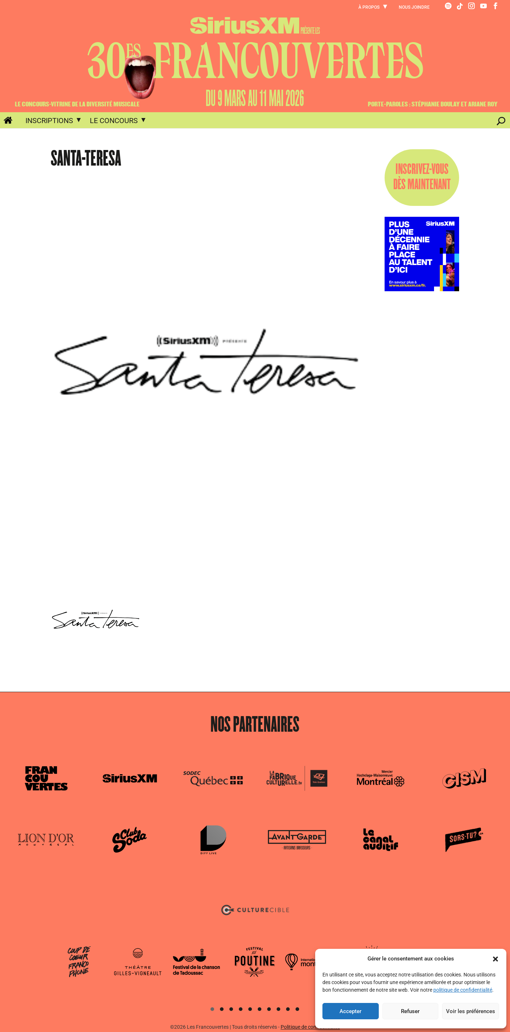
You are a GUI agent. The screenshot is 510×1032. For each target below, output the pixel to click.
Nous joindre (414, 7)
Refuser (410, 1011)
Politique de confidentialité (310, 1027)
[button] (495, 959)
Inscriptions (49, 120)
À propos (369, 7)
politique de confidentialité (462, 990)
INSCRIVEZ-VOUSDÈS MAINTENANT (422, 177)
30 (255, 61)
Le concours (114, 120)
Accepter (350, 1011)
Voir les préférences (470, 1011)
